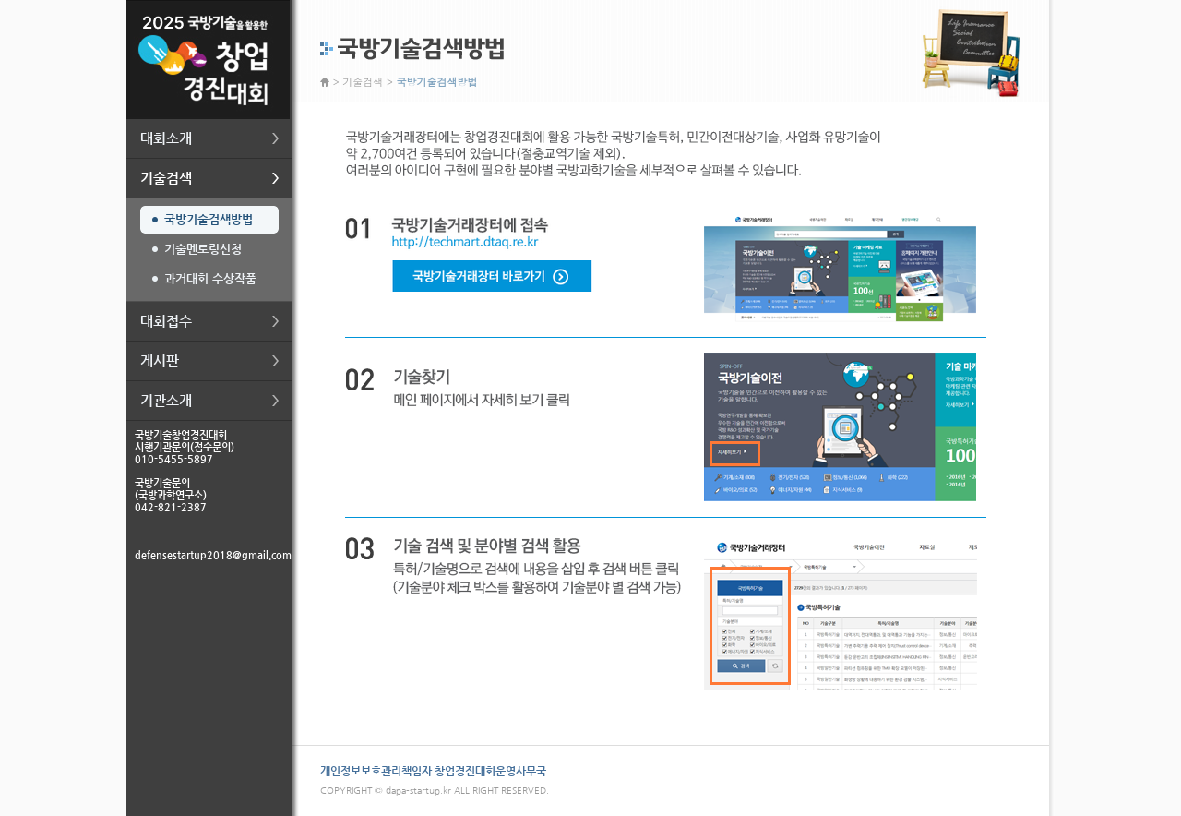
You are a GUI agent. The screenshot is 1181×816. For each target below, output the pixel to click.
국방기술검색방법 (208, 219)
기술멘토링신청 (203, 249)
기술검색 (362, 82)
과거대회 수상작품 (210, 278)
